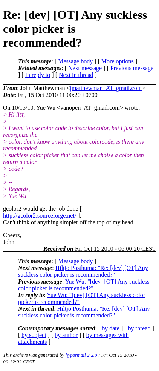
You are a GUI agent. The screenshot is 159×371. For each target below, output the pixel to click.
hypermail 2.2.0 (81, 355)
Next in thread (76, 75)
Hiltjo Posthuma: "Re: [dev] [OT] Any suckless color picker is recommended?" (83, 271)
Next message (85, 68)
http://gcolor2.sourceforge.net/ (39, 215)
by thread (139, 328)
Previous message (131, 68)
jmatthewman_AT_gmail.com (106, 88)
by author (66, 335)
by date (110, 328)
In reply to (37, 75)
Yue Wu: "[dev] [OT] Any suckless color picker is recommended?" (84, 284)
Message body (75, 61)
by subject (33, 335)
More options (117, 61)
